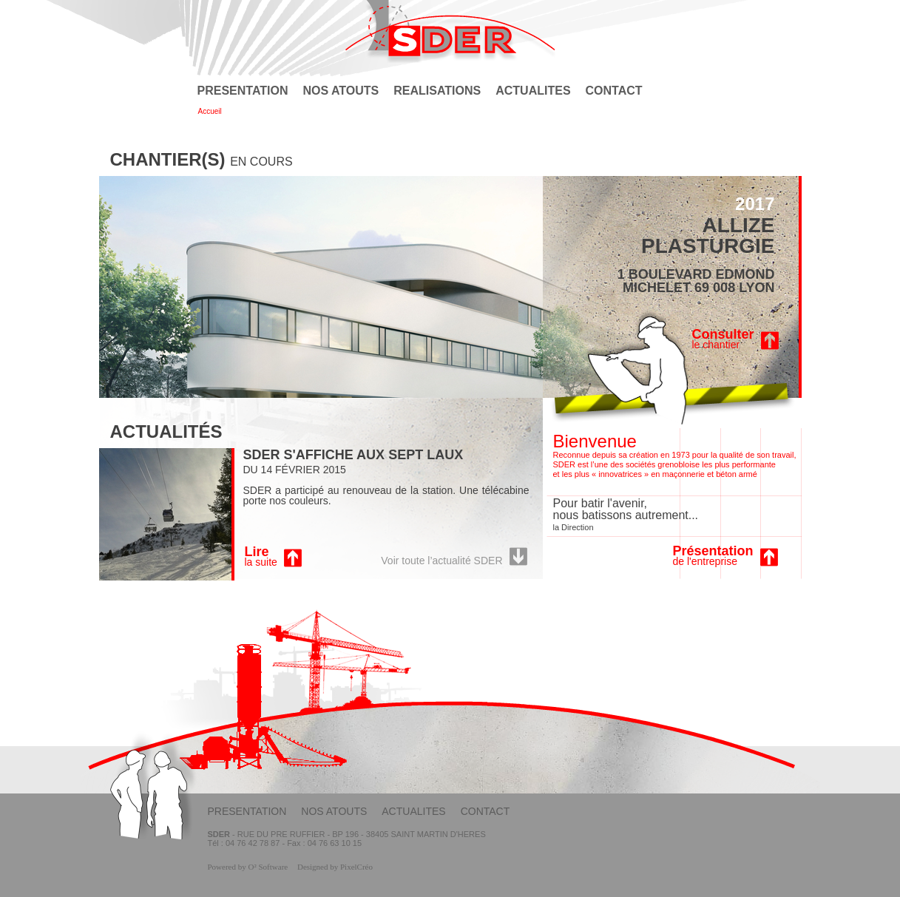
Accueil (210, 111)
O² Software (268, 866)
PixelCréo (356, 866)
